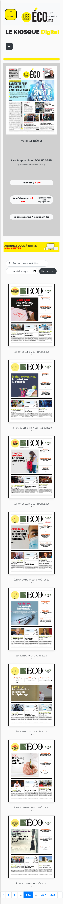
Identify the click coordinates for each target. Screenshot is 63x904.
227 (43, 895)
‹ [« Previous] (3, 895)
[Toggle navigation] (9, 46)
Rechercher (47, 271)
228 (52, 895)
